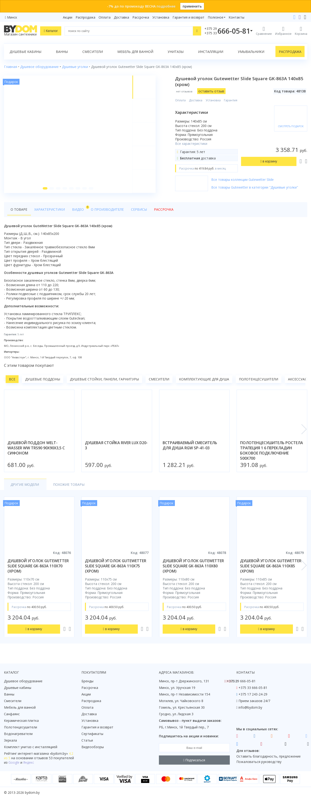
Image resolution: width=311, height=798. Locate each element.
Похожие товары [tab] (68, 484)
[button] (45, 188)
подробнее (166, 6)
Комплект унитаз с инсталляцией (30, 747)
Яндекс (28, 762)
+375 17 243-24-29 (252, 694)
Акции (67, 17)
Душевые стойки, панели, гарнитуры (104, 379)
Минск (12, 17)
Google (13, 762)
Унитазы (176, 51)
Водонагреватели (18, 733)
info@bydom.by (250, 707)
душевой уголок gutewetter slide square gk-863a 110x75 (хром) (115, 566)
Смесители (92, 51)
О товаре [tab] (19, 209)
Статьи (87, 740)
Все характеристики (191, 143)
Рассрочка (140, 17)
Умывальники (251, 51)
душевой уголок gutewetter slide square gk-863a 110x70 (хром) (38, 566)
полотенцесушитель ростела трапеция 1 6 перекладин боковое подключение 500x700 (271, 450)
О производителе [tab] (105, 209)
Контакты (236, 17)
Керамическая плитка (21, 720)
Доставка (121, 17)
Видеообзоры (92, 747)
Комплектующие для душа (204, 379)
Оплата (105, 17)
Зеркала (10, 740)
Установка (160, 17)
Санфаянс (12, 714)
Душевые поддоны (42, 379)
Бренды (87, 681)
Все (12, 379)
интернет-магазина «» (43, 753)
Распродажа (85, 17)
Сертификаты (92, 733)
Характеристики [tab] (49, 209)
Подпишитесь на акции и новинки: (189, 736)
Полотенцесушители (258, 379)
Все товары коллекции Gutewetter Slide (242, 179)
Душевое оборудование (23, 681)
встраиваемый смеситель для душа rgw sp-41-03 (190, 445)
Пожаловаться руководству (258, 761)
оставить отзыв (211, 91)
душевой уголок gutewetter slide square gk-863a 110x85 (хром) (270, 566)
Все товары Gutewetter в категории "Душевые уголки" (254, 187)
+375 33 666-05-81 (252, 687)
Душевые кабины (25, 51)
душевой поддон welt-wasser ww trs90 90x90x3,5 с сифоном (36, 448)
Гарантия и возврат (188, 17)
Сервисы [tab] (137, 209)
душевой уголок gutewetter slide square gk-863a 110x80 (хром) (193, 566)
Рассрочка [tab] (161, 209)
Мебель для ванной (135, 51)
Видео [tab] (78, 208)
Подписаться (194, 760)
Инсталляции (210, 51)
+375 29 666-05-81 (241, 681)
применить (192, 6)
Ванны (62, 51)
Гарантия (231, 100)
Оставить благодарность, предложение (268, 756)
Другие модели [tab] (25, 484)
